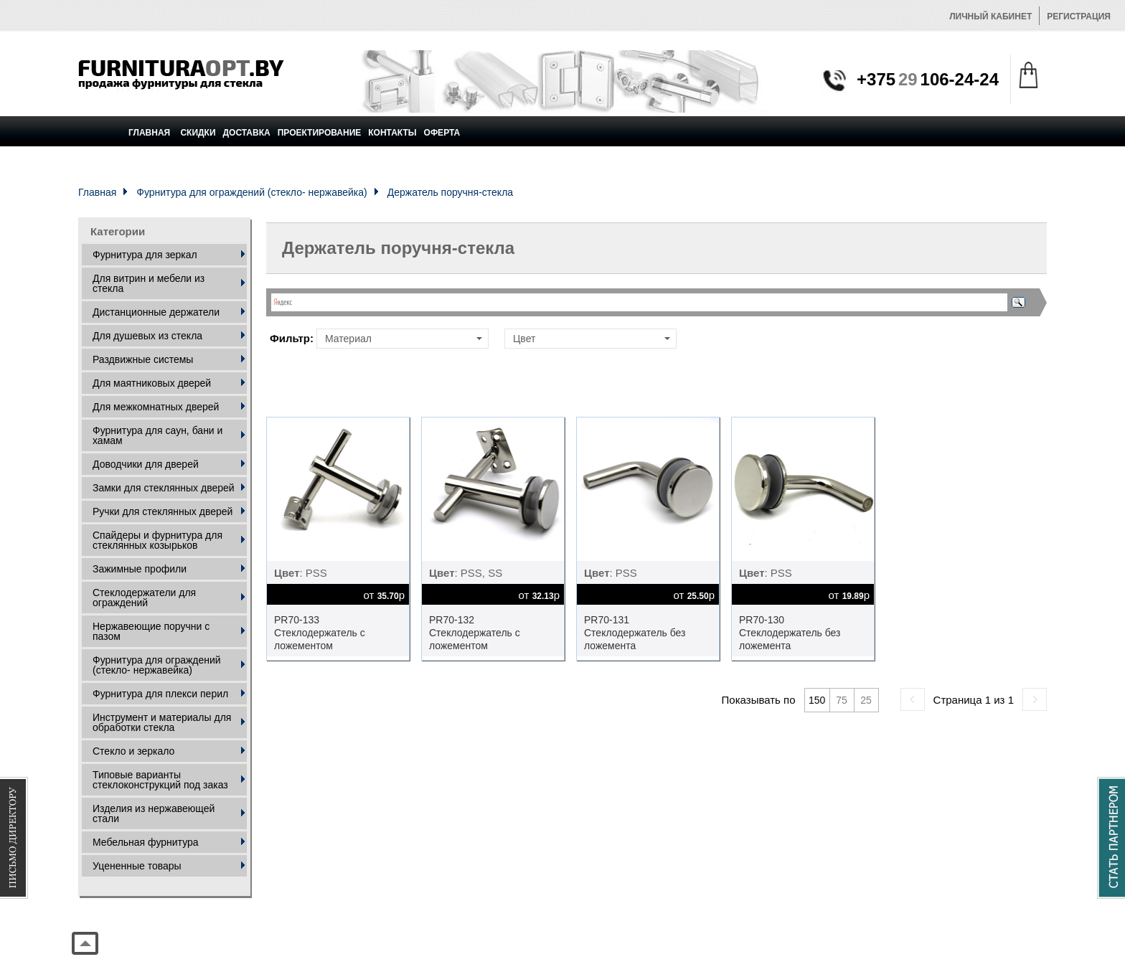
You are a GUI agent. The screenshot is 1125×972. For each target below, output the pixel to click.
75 (841, 700)
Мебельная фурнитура (146, 842)
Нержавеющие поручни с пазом (151, 631)
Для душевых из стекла (147, 335)
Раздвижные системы (143, 359)
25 (866, 700)
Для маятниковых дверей (152, 383)
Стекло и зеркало (133, 751)
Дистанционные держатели (156, 312)
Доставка (246, 133)
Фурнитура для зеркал (145, 254)
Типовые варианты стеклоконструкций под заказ (160, 780)
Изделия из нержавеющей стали (154, 813)
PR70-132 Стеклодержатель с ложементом (474, 632)
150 (817, 700)
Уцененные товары (137, 866)
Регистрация (1079, 16)
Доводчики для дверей (146, 464)
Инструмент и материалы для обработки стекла (162, 722)
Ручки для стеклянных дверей (162, 511)
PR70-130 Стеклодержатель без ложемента (790, 632)
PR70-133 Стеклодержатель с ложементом (319, 632)
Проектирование (320, 133)
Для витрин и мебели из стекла (148, 283)
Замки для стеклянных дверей (164, 488)
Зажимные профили (140, 569)
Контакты (392, 133)
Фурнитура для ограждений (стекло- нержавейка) (251, 192)
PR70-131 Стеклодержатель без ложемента (635, 632)
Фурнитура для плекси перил (160, 693)
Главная (149, 133)
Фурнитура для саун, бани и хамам (157, 435)
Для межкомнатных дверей (156, 406)
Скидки (197, 133)
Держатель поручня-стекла (450, 192)
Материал (403, 338)
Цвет (591, 338)
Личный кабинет (990, 16)
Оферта (442, 133)
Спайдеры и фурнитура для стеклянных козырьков (157, 540)
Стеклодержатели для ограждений (144, 597)
